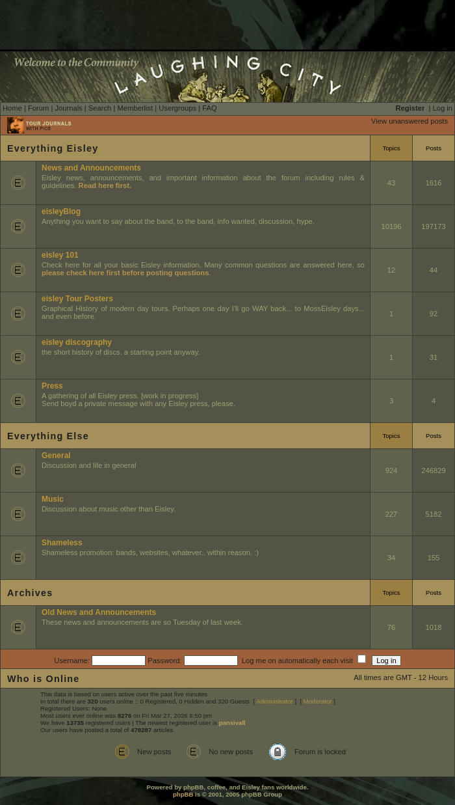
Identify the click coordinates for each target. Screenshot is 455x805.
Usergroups (177, 108)
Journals (68, 108)
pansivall (232, 722)
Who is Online (43, 679)
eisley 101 (60, 255)
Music (53, 499)
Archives (30, 593)
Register (410, 108)
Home (12, 108)
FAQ (209, 108)
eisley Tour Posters (77, 298)
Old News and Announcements (99, 612)
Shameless (62, 542)
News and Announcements (91, 167)
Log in (442, 108)
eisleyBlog (61, 211)
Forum (38, 108)
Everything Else (48, 436)
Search (99, 108)
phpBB (183, 794)
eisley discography (77, 342)
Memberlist (135, 108)
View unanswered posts (409, 121)
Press (52, 385)
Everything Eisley (52, 148)
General (56, 455)
